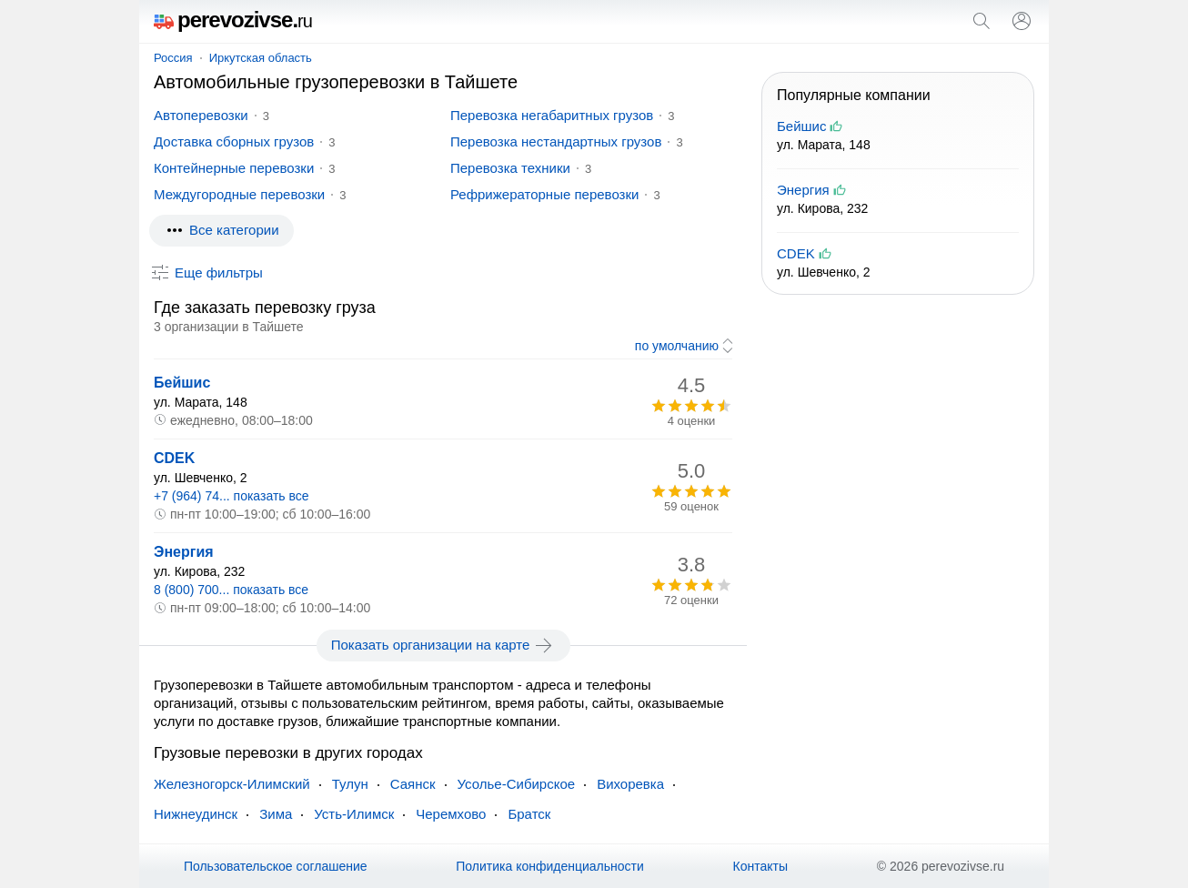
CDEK (174, 458)
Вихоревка (630, 784)
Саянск (413, 784)
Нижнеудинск (195, 814)
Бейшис (182, 382)
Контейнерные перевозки (234, 168)
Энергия (184, 552)
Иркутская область (260, 58)
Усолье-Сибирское (517, 784)
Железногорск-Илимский (232, 784)
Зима (275, 814)
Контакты (760, 866)
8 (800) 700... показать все (231, 589)
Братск (529, 814)
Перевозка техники (510, 168)
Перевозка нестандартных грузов (555, 141)
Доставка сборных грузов (234, 141)
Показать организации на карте (443, 645)
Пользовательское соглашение (275, 866)
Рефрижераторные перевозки (544, 194)
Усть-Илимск (354, 814)
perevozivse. (233, 19)
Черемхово (451, 814)
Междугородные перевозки (239, 194)
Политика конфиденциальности (550, 866)
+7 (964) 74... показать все (231, 496)
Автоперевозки (201, 115)
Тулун (350, 784)
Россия (173, 58)
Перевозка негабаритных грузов (551, 115)
